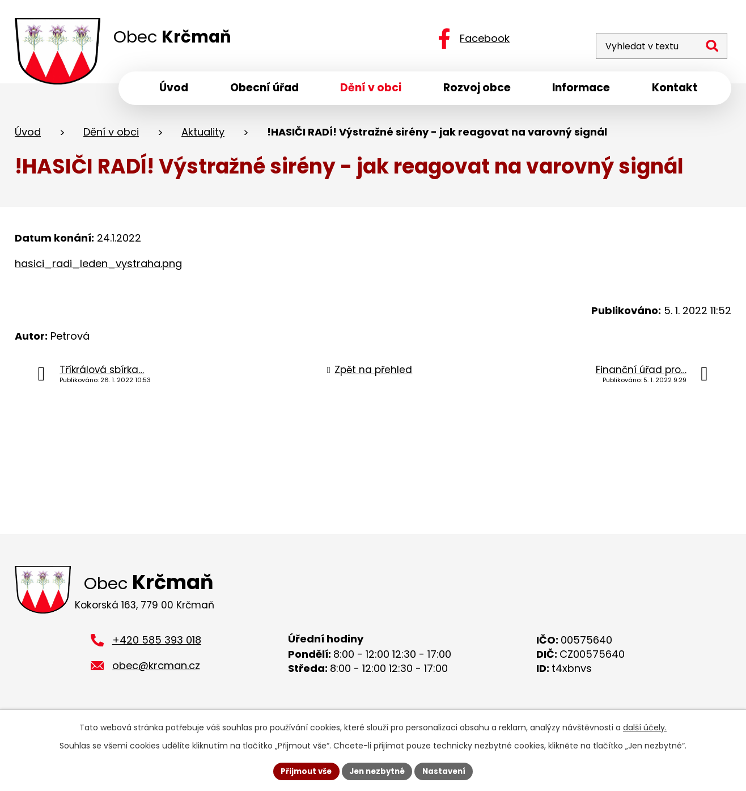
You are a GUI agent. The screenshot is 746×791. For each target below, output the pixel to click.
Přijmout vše (302, 770)
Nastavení (448, 770)
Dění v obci (111, 135)
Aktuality (202, 135)
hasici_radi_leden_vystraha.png (98, 267)
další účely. (645, 726)
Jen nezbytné (377, 770)
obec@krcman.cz (156, 672)
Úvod (28, 135)
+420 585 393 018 (156, 647)
